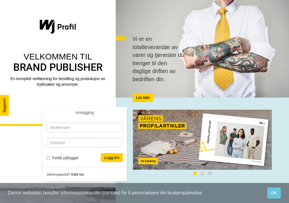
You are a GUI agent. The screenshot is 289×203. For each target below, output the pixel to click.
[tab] (195, 173)
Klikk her (77, 174)
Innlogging (85, 112)
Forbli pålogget (65, 158)
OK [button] (274, 193)
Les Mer (143, 97)
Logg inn (111, 157)
